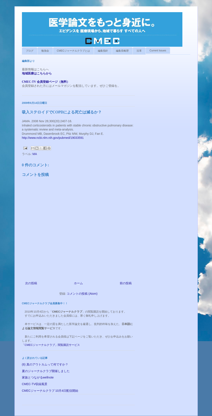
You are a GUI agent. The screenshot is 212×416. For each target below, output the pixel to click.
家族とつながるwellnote (38, 377)
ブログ (29, 50)
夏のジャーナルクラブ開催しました (46, 371)
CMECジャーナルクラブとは (73, 50)
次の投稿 (31, 283)
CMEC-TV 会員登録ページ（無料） (46, 81)
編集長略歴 (122, 50)
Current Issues (158, 50)
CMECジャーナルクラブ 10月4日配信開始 (50, 390)
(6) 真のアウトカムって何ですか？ (45, 364)
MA (34, 154)
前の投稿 (126, 283)
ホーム (78, 283)
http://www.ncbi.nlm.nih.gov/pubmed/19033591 (53, 137)
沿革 (139, 50)
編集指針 (103, 50)
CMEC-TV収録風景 (35, 384)
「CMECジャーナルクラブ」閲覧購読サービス (51, 344)
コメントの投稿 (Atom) (82, 293)
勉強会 (45, 50)
